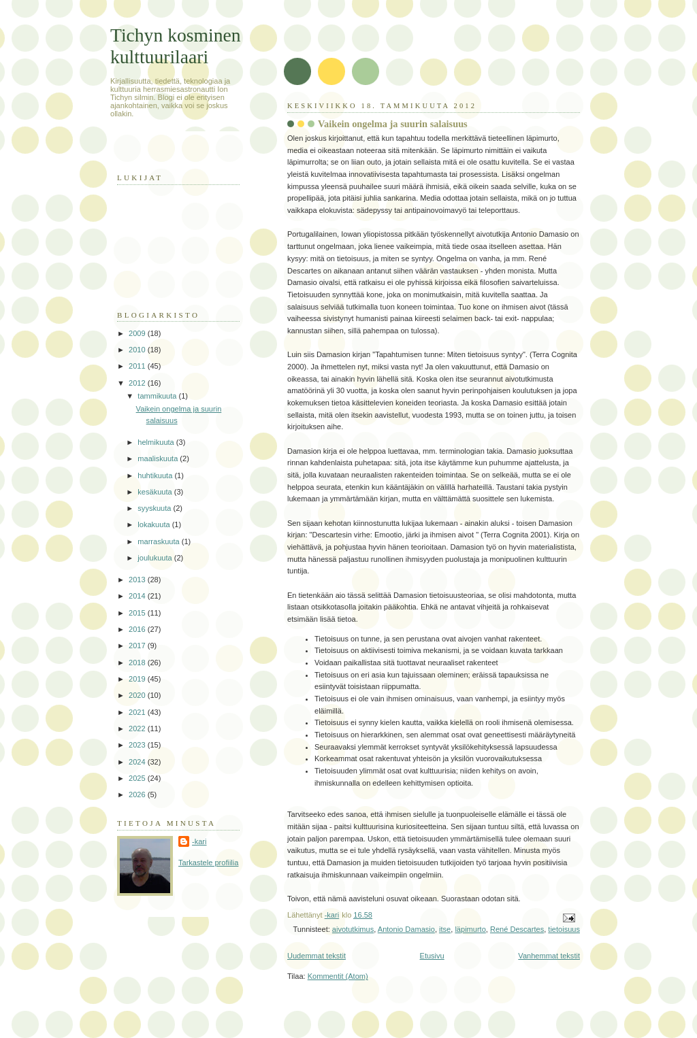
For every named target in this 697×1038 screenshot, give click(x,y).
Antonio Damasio (406, 929)
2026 (138, 794)
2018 (138, 662)
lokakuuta (154, 524)
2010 (138, 350)
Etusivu (432, 956)
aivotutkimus (353, 929)
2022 (138, 728)
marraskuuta (159, 541)
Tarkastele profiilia (208, 862)
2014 (138, 596)
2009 (138, 333)
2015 (138, 613)
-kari (199, 841)
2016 (138, 629)
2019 (138, 679)
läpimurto (470, 929)
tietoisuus (564, 929)
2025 (138, 778)
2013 (138, 579)
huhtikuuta (155, 475)
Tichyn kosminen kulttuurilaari (175, 45)
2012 (138, 383)
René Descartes (517, 929)
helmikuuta (156, 442)
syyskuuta (155, 508)
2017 (138, 645)
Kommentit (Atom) (338, 976)
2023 (138, 745)
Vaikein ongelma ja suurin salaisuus (393, 123)
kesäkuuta (155, 492)
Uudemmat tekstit (316, 956)
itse (445, 929)
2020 (138, 695)
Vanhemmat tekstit (549, 956)
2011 (138, 366)
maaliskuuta (158, 458)
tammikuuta (157, 396)
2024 (138, 762)
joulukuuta (155, 558)
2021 (138, 712)
